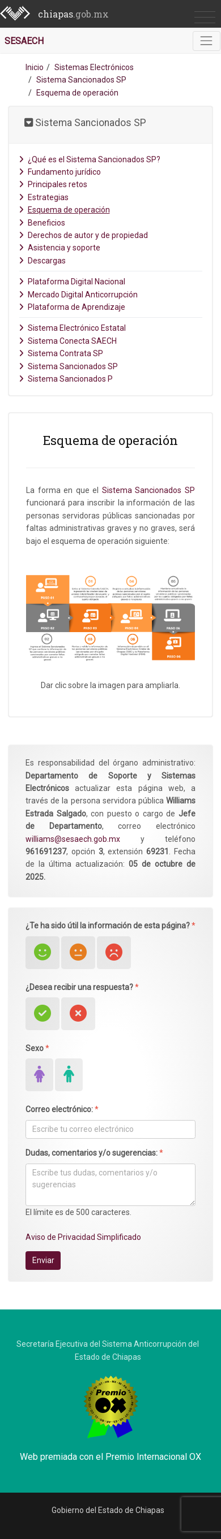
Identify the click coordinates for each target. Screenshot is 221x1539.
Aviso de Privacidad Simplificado (83, 1237)
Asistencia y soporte (59, 247)
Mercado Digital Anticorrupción (78, 294)
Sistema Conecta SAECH (68, 340)
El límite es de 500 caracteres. (78, 1212)
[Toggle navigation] (206, 41)
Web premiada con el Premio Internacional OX (110, 1456)
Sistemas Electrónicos (94, 67)
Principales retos (53, 184)
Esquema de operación (64, 209)
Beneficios (42, 222)
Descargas (42, 260)
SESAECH (24, 41)
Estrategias (44, 197)
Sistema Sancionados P (66, 378)
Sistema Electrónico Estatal (72, 327)
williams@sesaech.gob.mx (73, 839)
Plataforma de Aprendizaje (72, 307)
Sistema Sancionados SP (81, 79)
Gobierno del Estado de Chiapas (108, 1510)
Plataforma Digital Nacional (72, 281)
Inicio (35, 67)
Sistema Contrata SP (61, 353)
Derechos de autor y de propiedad (83, 235)
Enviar (43, 1260)
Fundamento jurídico (60, 171)
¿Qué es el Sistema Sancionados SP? (89, 159)
